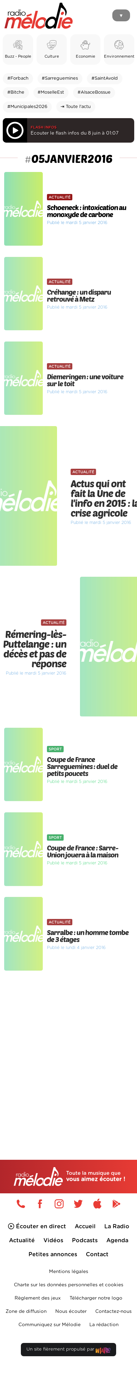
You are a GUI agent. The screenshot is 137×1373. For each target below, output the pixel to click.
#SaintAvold (104, 78)
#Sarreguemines (60, 78)
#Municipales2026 (27, 107)
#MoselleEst (51, 92)
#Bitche (15, 92)
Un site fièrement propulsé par (68, 1350)
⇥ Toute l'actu (76, 107)
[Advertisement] (68, 1050)
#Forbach (18, 78)
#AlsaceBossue (94, 92)
